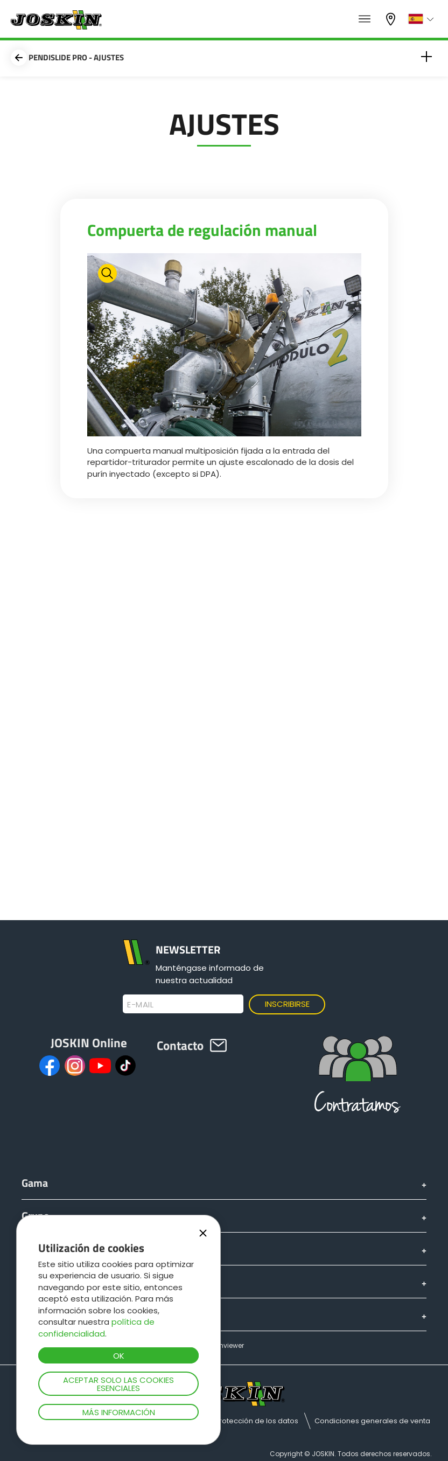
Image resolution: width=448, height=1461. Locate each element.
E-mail (140, 1004)
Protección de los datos (256, 1421)
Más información (118, 1412)
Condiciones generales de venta (372, 1421)
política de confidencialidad (96, 1327)
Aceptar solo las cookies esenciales (118, 1384)
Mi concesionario (392, 19)
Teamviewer (224, 1345)
